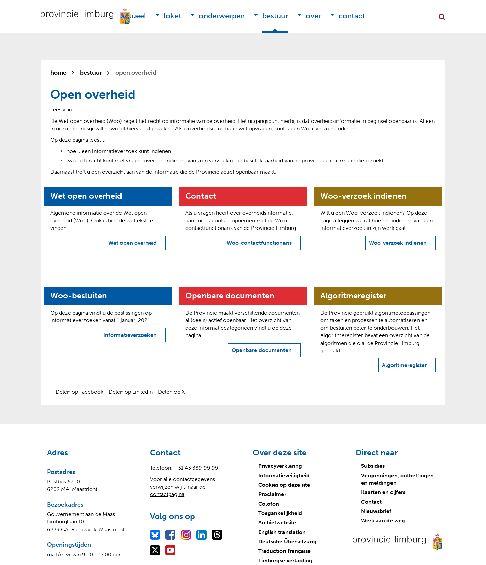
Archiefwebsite (277, 522)
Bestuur (275, 15)
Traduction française (284, 551)
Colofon (268, 504)
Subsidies (373, 466)
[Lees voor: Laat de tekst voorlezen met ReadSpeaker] (62, 109)
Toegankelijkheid (280, 513)
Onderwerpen (222, 15)
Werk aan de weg (383, 520)
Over (313, 15)
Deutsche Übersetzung (287, 541)
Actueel (133, 15)
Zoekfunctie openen (442, 17)
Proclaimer (272, 494)
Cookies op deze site (284, 485)
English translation (282, 532)
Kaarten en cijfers (383, 492)
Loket (172, 15)
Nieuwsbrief (376, 511)
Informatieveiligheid (284, 475)
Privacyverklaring (280, 466)
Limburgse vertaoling (285, 560)
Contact (352, 15)
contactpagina (167, 494)
